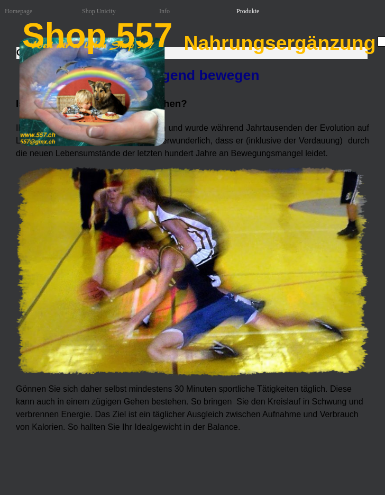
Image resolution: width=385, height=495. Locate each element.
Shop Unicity (99, 11)
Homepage (18, 11)
